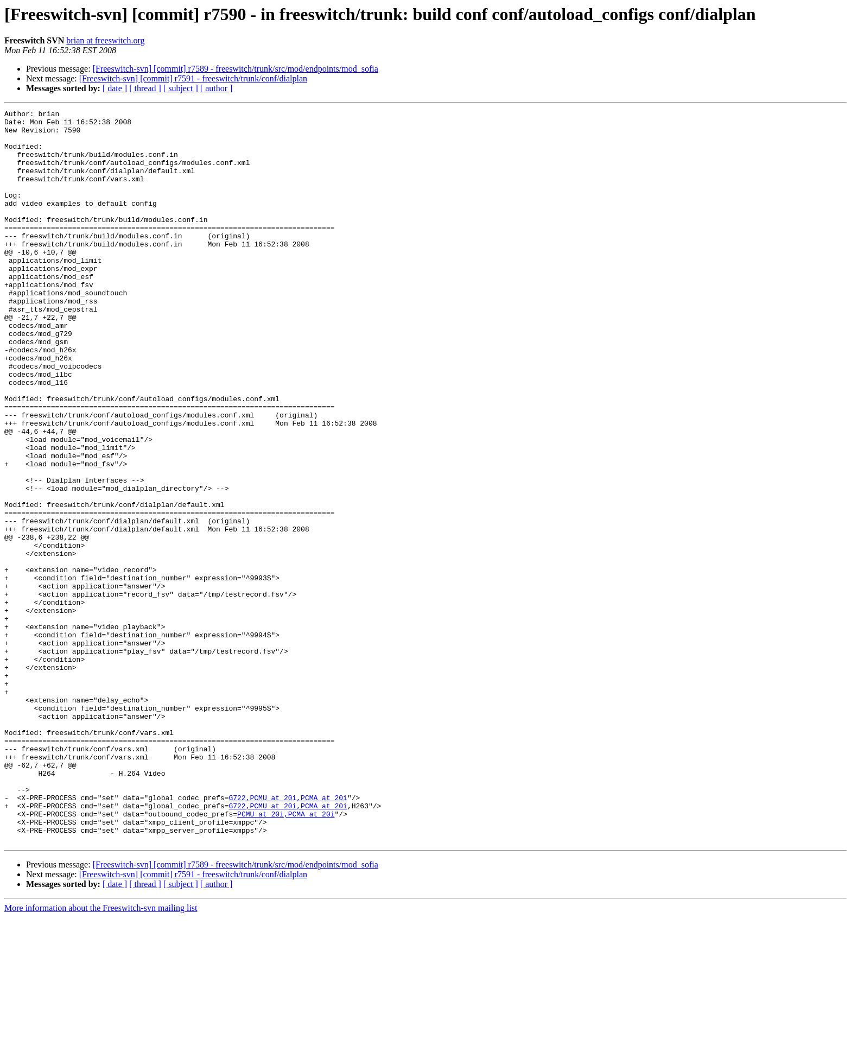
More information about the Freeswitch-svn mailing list (101, 1054)
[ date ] (115, 88)
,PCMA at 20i (321, 936)
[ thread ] (145, 88)
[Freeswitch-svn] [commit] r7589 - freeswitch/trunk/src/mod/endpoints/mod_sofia (235, 68)
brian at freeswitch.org (105, 40)
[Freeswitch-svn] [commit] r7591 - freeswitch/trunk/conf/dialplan (193, 78)
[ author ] (216, 88)
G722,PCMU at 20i (262, 936)
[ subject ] (180, 88)
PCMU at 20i (260, 955)
